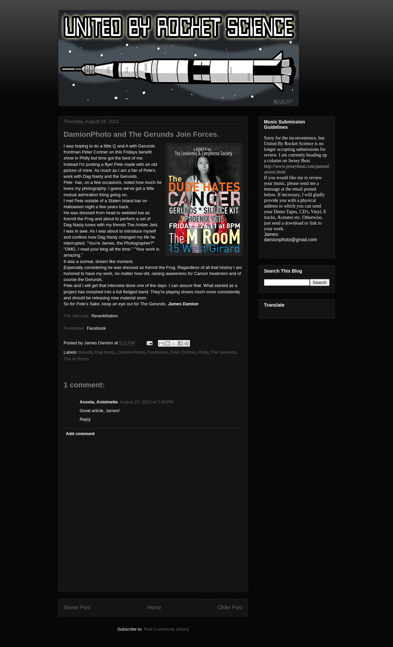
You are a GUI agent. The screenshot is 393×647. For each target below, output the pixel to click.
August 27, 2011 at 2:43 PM (146, 401)
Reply (85, 419)
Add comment (80, 433)
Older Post (230, 607)
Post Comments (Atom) (166, 629)
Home (154, 607)
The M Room (76, 358)
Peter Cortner (183, 352)
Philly (203, 352)
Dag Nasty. (105, 352)
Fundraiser (157, 352)
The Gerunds (223, 352)
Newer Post (77, 607)
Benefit (85, 352)
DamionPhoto (131, 352)
